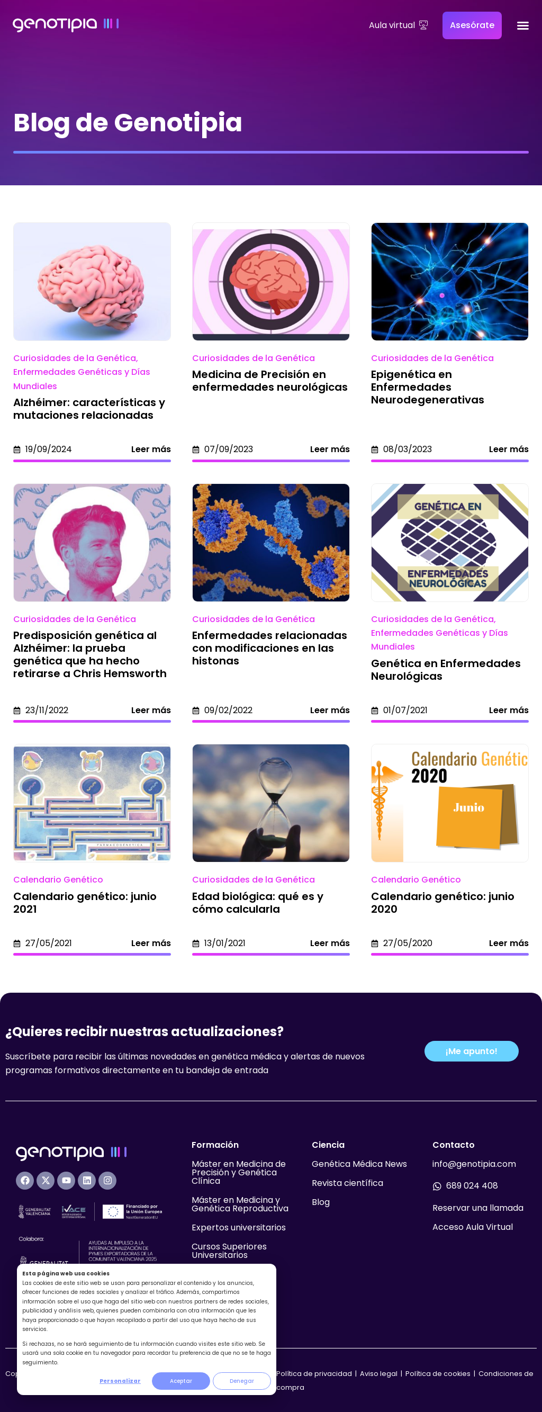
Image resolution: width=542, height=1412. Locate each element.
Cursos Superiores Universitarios (229, 1250)
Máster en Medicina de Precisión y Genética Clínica (239, 1172)
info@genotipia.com (474, 1164)
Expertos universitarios (239, 1227)
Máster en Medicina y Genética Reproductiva (240, 1204)
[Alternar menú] (523, 25)
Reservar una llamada (477, 1208)
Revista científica (347, 1183)
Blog (321, 1202)
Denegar (242, 1381)
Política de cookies (438, 1373)
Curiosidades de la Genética (74, 358)
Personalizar (120, 1381)
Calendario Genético (58, 880)
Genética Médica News (359, 1164)
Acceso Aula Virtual (472, 1227)
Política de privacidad (314, 1373)
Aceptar (181, 1381)
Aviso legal (379, 1373)
